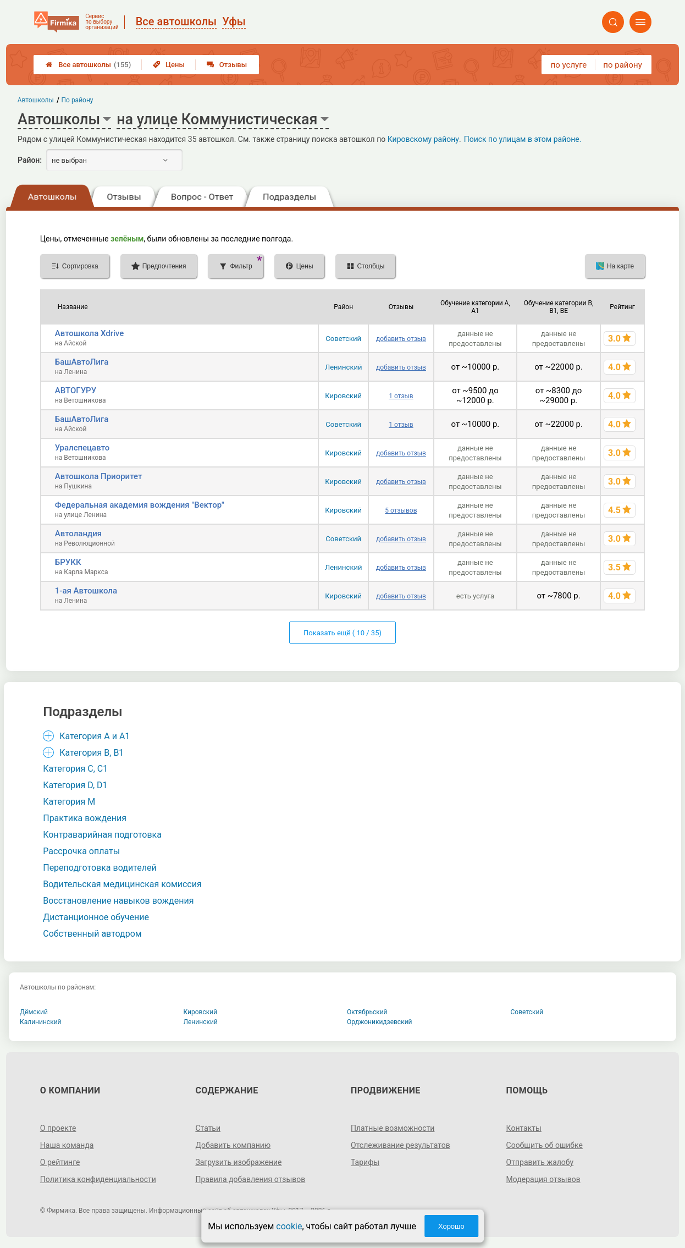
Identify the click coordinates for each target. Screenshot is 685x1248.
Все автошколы (88, 65)
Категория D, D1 (75, 785)
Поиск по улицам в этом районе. (523, 139)
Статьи (207, 1128)
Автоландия (78, 533)
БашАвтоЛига (81, 362)
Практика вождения (84, 818)
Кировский (343, 396)
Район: (30, 160)
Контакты (524, 1128)
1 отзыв (401, 396)
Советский (343, 338)
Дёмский (34, 1012)
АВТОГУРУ (75, 390)
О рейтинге (60, 1162)
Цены (169, 65)
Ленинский (343, 367)
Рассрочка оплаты (81, 851)
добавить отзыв (401, 339)
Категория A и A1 (94, 736)
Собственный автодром (92, 933)
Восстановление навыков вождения (118, 900)
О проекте (58, 1128)
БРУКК (68, 562)
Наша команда (67, 1145)
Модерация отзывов (543, 1179)
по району (622, 65)
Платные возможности (392, 1128)
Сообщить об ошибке (544, 1145)
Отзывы (227, 65)
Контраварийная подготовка (102, 834)
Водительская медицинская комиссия (122, 884)
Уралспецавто (82, 448)
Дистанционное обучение (96, 917)
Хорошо (451, 1226)
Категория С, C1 (75, 768)
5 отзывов (401, 510)
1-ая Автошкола (86, 591)
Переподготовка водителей (99, 867)
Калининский (41, 1022)
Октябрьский (367, 1012)
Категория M (69, 801)
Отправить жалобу (540, 1162)
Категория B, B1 (91, 752)
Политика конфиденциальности (98, 1179)
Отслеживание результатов (400, 1145)
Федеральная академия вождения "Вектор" (139, 505)
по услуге (569, 65)
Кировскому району (423, 139)
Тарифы (365, 1162)
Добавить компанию (232, 1145)
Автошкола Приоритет (98, 476)
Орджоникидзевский (379, 1022)
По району (77, 100)
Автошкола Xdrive (89, 333)
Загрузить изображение (238, 1162)
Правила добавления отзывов (250, 1179)
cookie (289, 1226)
